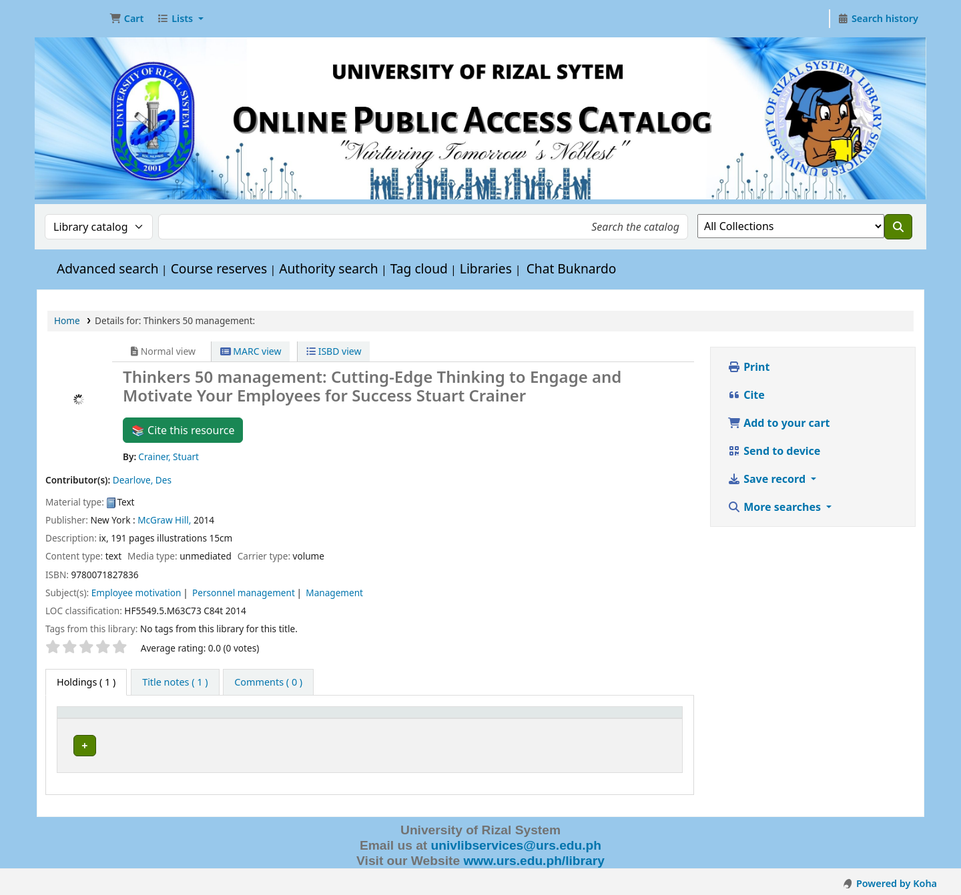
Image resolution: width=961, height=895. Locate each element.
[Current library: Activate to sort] (224, 718)
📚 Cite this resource (182, 430)
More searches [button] (775, 507)
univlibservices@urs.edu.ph (516, 842)
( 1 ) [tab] (86, 682)
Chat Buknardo (572, 268)
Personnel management (243, 592)
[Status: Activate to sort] (653, 718)
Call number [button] (392, 718)
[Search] (898, 226)
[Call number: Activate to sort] (442, 718)
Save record (767, 479)
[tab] (175, 682)
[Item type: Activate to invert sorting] (113, 718)
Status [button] (643, 718)
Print (748, 366)
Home (67, 320)
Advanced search (108, 268)
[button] (126, 18)
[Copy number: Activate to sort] (575, 718)
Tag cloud (419, 268)
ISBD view (333, 351)
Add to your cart (778, 422)
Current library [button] (209, 718)
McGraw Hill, (165, 520)
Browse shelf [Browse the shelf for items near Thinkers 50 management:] (480, 743)
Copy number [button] (565, 718)
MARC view (251, 351)
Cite (746, 394)
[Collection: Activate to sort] (319, 718)
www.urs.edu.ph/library (533, 857)
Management (334, 592)
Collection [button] (309, 718)
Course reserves (219, 268)
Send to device (773, 450)
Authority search (328, 268)
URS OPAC (70, 18)
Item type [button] (86, 718)
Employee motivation (136, 592)
